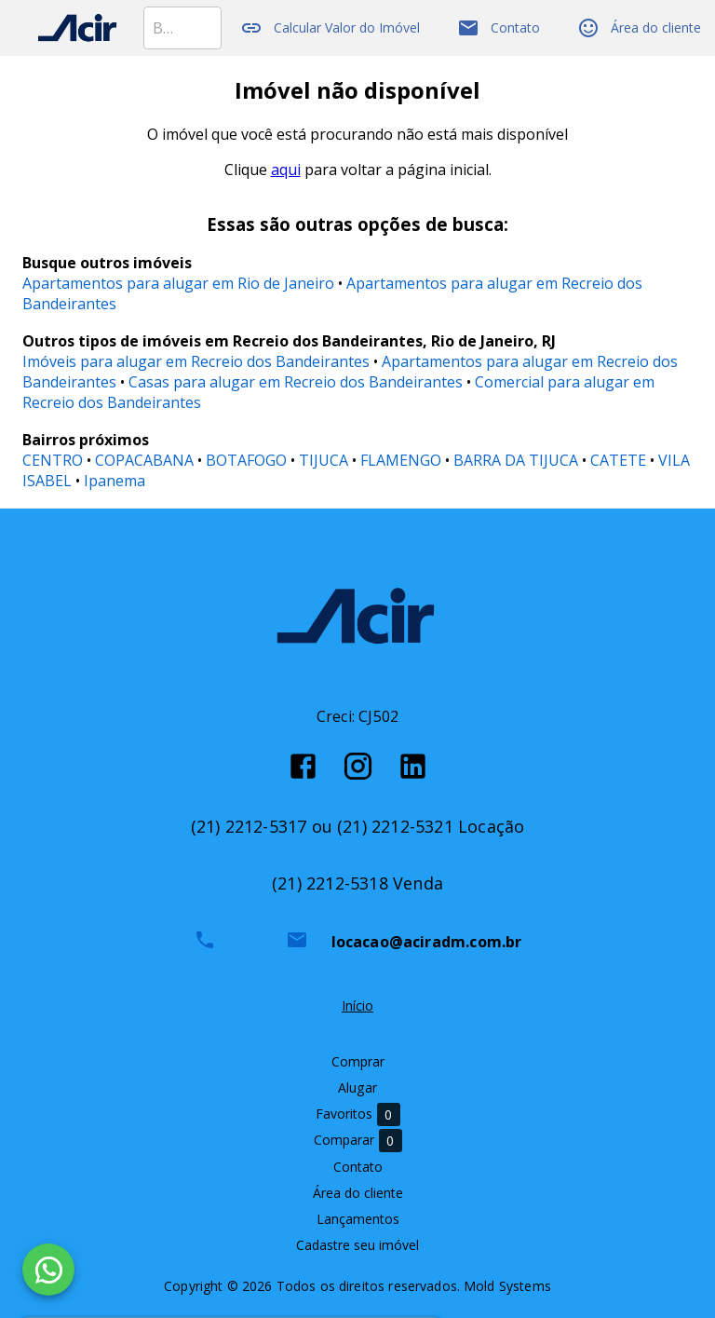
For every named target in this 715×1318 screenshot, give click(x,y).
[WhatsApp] (48, 1269)
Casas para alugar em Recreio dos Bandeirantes (295, 382)
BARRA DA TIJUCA (515, 460)
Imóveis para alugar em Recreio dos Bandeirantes (196, 361)
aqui (286, 169)
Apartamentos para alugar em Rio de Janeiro (178, 283)
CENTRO (52, 460)
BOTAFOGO (246, 460)
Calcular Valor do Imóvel (330, 28)
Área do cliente (639, 28)
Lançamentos (358, 1219)
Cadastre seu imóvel (357, 1245)
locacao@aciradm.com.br (426, 941)
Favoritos (358, 1114)
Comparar (358, 1140)
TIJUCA (323, 460)
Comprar (357, 1061)
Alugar (357, 1087)
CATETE (618, 460)
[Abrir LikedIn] (413, 766)
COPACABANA (144, 460)
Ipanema (114, 480)
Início (357, 1005)
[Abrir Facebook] (303, 766)
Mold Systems (507, 1286)
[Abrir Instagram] (358, 766)
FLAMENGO (400, 460)
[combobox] (182, 28)
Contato (498, 28)
